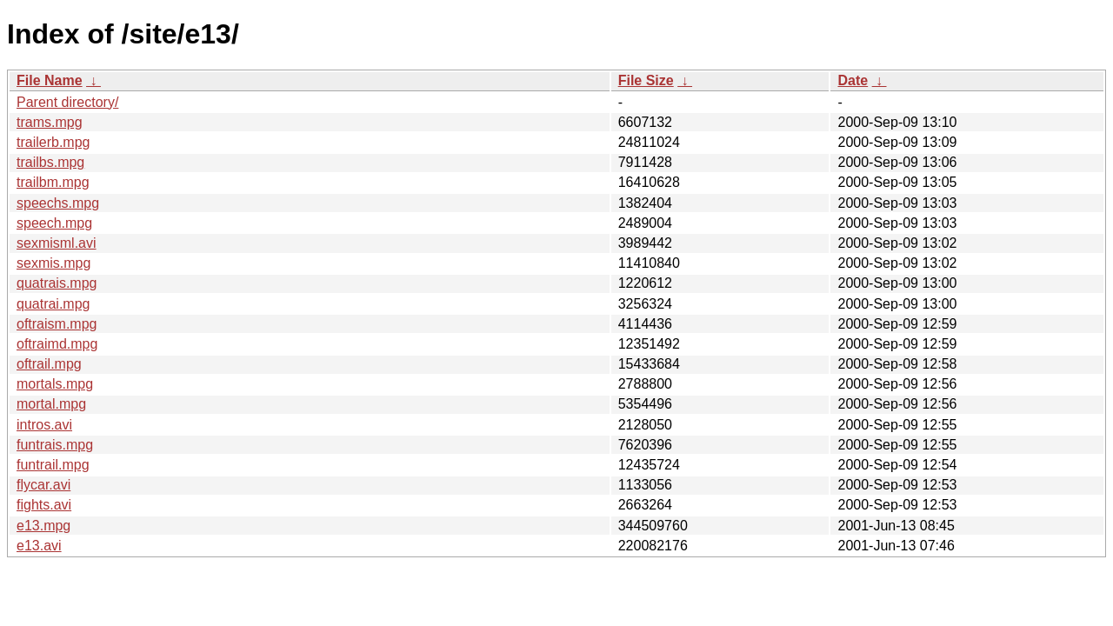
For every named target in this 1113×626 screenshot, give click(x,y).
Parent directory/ (67, 102)
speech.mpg (54, 223)
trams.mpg (50, 122)
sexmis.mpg (53, 263)
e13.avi (39, 545)
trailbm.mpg (53, 182)
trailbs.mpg (50, 162)
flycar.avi (43, 484)
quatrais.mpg (57, 283)
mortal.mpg (51, 403)
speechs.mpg (58, 203)
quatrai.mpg (53, 303)
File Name (50, 80)
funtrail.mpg (53, 464)
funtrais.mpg (55, 444)
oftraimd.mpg (57, 343)
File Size (646, 80)
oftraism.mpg (57, 323)
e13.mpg (43, 525)
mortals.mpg (55, 383)
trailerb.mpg (53, 142)
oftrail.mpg (49, 363)
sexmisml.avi (57, 243)
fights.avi (44, 504)
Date (852, 80)
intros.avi (44, 424)
